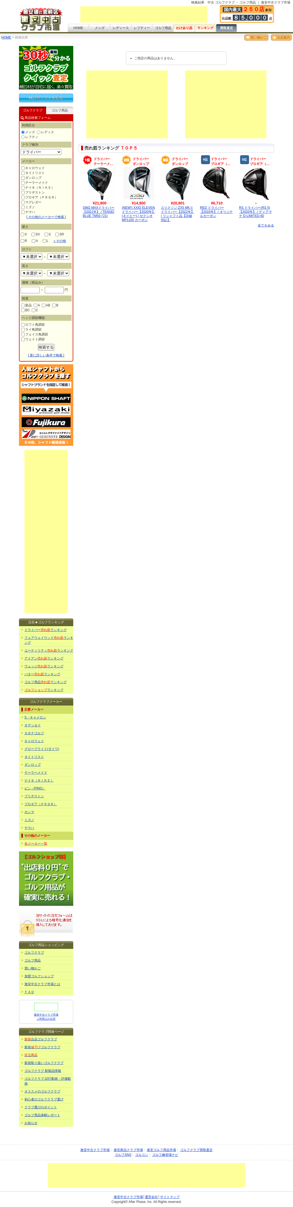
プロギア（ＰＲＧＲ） (39, 197)
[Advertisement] (143, 14)
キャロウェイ (33, 168)
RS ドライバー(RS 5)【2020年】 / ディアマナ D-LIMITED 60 (255, 212)
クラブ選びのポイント (40, 1107)
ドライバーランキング (45, 630)
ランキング (205, 28)
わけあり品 (184, 28)
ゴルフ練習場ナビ (165, 1155)
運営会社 (151, 1197)
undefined (31, 257)
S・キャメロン (35, 717)
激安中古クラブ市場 (95, 1150)
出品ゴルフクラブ (40, 1039)
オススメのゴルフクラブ (42, 1091)
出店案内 (281, 37)
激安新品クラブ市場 (128, 1150)
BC (25, 310)
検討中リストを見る (46, 98)
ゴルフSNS (123, 1155)
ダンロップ (31, 178)
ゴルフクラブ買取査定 (196, 1150)
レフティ (29, 137)
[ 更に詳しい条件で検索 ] (46, 355)
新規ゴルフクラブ (42, 1047)
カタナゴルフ (34, 733)
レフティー (142, 28)
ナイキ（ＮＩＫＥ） (38, 187)
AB (46, 305)
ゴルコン (141, 1155)
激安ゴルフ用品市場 (161, 1150)
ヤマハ (28, 212)
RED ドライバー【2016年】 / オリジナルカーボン (216, 212)
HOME (78, 28)
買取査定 (226, 28)
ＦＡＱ (29, 992)
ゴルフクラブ (34, 952)
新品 (26, 305)
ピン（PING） (34, 788)
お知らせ (30, 1123)
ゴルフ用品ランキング (45, 682)
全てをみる (266, 225)
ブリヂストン (33, 192)
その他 (59, 241)
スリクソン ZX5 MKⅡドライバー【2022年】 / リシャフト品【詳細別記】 (177, 214)
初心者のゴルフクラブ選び (43, 1099)
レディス (45, 132)
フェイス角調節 (34, 334)
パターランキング (42, 674)
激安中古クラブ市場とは (42, 984)
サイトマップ (170, 1197)
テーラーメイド (34, 183)
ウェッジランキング (43, 666)
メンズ (99, 28)
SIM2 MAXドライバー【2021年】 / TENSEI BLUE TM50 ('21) (98, 212)
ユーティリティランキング (48, 650)
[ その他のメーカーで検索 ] (46, 217)
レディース (121, 28)
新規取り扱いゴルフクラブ (43, 1063)
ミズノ (28, 207)
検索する (46, 347)
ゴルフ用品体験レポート (42, 1115)
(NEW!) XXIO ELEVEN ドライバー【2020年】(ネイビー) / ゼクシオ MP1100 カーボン (138, 214)
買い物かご (256, 37)
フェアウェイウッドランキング (48, 640)
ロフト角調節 (33, 324)
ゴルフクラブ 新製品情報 (42, 1071)
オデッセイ (32, 725)
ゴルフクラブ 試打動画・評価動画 (47, 1081)
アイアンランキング (43, 658)
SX (35, 234)
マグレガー (31, 202)
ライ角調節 (31, 329)
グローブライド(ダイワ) (41, 749)
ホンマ (29, 812)
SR (59, 234)
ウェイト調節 (33, 339)
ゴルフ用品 (163, 28)
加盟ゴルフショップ (39, 976)
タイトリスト (33, 173)
